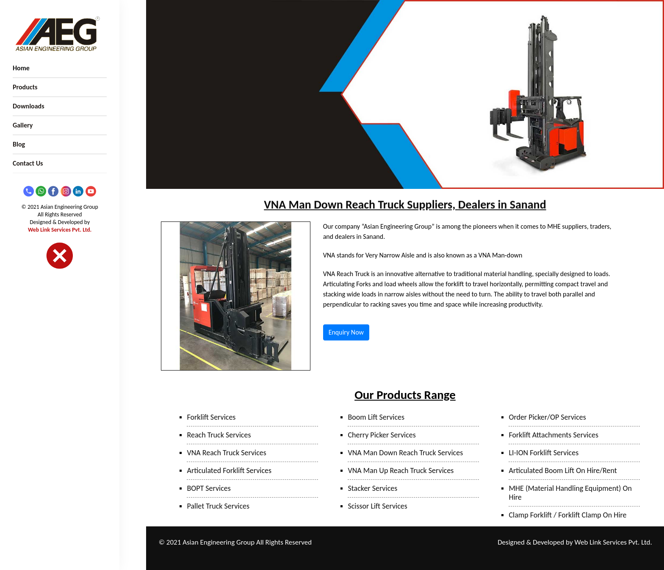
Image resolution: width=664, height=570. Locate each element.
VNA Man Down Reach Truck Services (405, 452)
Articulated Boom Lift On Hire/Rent (563, 470)
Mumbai (415, 543)
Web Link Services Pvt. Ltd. (59, 229)
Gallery (23, 125)
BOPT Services (208, 488)
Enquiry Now (346, 332)
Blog (19, 144)
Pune (373, 543)
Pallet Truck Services (218, 506)
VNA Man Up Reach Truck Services (401, 470)
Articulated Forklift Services (229, 470)
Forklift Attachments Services (553, 435)
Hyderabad (402, 554)
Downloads (28, 106)
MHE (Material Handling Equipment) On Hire (570, 493)
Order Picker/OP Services (547, 417)
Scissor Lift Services (377, 506)
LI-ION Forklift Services (543, 452)
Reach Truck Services (219, 435)
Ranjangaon (348, 543)
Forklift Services (211, 417)
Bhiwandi (441, 543)
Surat (464, 543)
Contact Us (28, 163)
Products (25, 87)
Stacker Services (372, 488)
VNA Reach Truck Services (226, 452)
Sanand (375, 554)
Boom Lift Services (376, 417)
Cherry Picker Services (381, 435)
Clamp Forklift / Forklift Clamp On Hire (567, 515)
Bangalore (432, 554)
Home (21, 68)
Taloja (392, 543)
